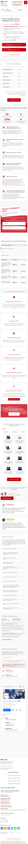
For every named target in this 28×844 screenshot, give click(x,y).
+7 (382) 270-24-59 (17, 1)
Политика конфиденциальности (14, 838)
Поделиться (2, 828)
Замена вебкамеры (6, 83)
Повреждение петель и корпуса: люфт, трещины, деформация (6, 282)
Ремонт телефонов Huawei (14, 775)
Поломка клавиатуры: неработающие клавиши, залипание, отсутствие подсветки (6, 271)
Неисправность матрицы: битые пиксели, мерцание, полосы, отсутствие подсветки (6, 264)
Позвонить (20, 10)
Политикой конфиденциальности (14, 661)
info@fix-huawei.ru (5, 803)
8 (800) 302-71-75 (5, 799)
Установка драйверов (6, 86)
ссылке (6, 769)
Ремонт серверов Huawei (14, 780)
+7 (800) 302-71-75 (17, 4)
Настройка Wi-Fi (5, 76)
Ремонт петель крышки (7, 79)
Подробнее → (23, 264)
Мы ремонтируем (6, 10)
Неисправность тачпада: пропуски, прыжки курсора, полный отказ (6, 277)
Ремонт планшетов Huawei (14, 783)
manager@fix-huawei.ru (6, 806)
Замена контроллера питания (8, 72)
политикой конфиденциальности (19, 230)
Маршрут (7, 710)
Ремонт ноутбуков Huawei (14, 778)
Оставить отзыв (7, 498)
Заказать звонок (14, 414)
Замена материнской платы (7, 69)
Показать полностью (7, 639)
